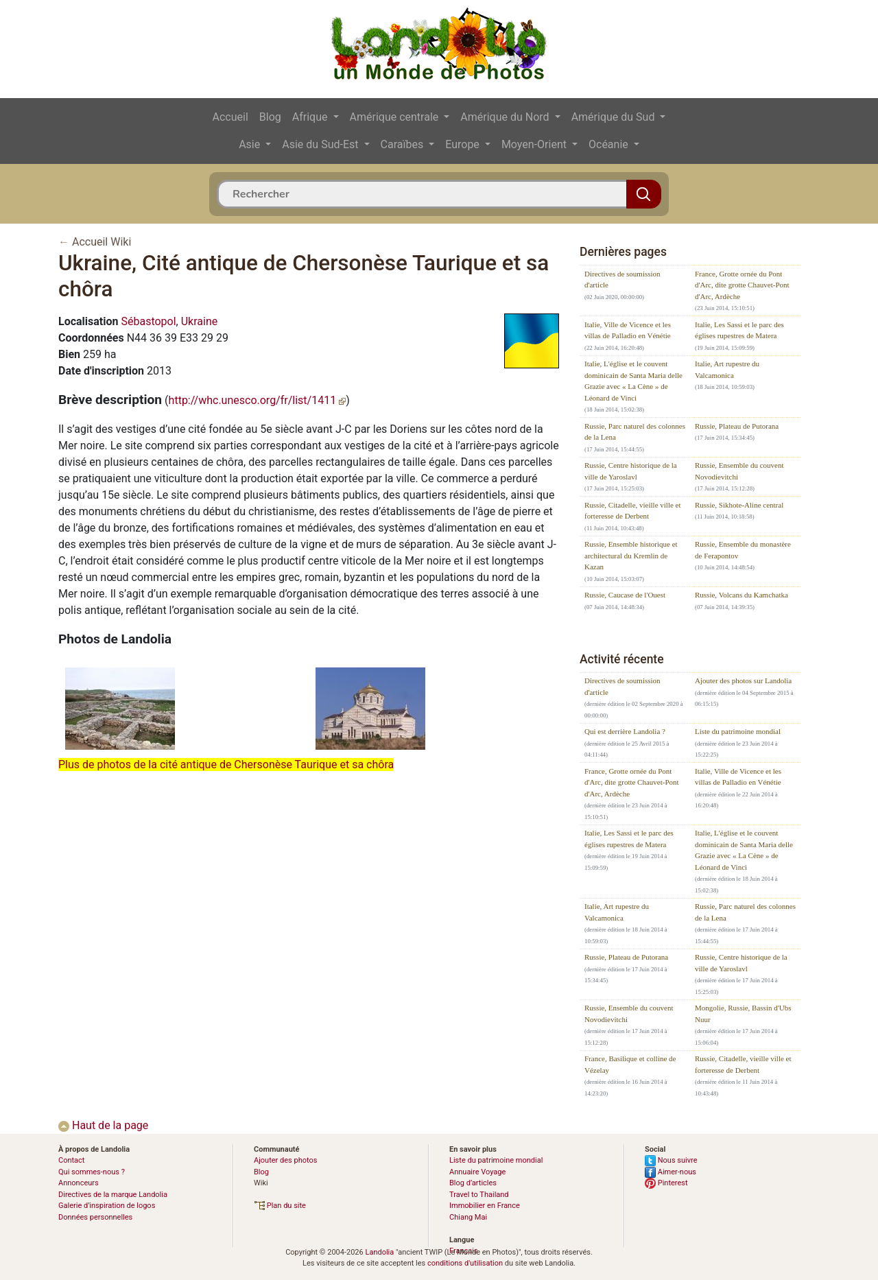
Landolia (379, 1252)
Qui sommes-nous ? (91, 1172)
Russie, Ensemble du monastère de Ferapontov (743, 550)
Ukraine (199, 321)
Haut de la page (103, 1125)
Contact (71, 1160)
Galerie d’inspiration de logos (106, 1205)
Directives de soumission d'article (622, 279)
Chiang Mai (468, 1217)
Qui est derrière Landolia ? (624, 731)
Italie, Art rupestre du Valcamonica (727, 369)
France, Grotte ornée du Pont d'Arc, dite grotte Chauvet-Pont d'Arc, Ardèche (742, 285)
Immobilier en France (484, 1205)
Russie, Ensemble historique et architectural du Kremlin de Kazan (631, 555)
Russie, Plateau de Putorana (737, 426)
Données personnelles (95, 1217)
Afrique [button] (311, 116)
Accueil (230, 116)
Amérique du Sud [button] (614, 116)
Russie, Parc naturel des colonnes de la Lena (634, 432)
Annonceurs (78, 1182)
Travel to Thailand (479, 1194)
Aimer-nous (670, 1172)
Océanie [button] (610, 144)
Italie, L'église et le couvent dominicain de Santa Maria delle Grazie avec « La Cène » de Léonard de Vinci (633, 380)
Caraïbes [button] (404, 144)
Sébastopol (148, 321)
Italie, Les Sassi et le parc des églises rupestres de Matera (739, 330)
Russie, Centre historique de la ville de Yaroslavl (630, 471)
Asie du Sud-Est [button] (321, 144)
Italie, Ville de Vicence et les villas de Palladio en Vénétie (627, 330)
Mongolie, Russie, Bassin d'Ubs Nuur (743, 1013)
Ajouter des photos (285, 1160)
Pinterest (666, 1182)
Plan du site (280, 1205)
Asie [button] (251, 144)
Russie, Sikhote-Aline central (739, 505)
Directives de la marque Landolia (112, 1194)
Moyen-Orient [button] (535, 144)
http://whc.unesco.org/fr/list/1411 (257, 400)
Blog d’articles (473, 1182)
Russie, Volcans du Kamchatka (741, 595)
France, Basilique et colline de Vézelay (630, 1064)
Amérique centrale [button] (396, 116)
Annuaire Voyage (477, 1172)
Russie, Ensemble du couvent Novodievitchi (739, 471)
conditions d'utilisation (465, 1263)
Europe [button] (463, 144)
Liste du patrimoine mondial (738, 731)
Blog (270, 116)
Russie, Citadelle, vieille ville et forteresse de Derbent (632, 511)
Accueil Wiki (101, 241)
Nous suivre (671, 1160)
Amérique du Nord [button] (505, 116)
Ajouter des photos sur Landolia (743, 680)
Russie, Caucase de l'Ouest (624, 595)
